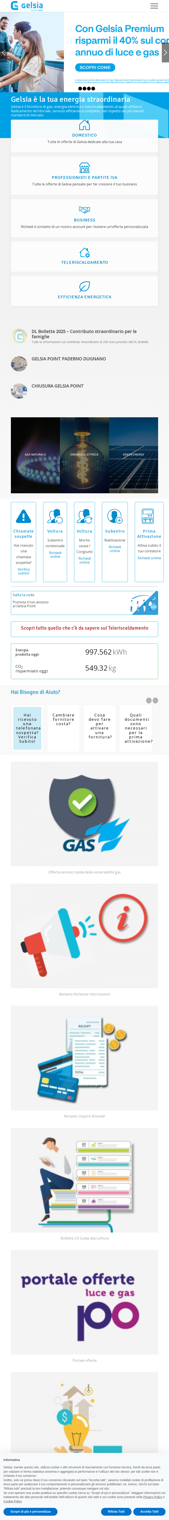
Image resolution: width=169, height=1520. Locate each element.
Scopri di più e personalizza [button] (30, 1511)
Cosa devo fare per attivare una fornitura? (100, 725)
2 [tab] (80, 89)
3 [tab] (84, 89)
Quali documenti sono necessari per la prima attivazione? (139, 728)
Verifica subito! (24, 571)
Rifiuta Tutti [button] (116, 1511)
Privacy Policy (152, 1497)
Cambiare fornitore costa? (63, 719)
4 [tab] (89, 89)
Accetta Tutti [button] (149, 1511)
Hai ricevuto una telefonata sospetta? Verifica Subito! (28, 728)
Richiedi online (55, 554)
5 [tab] (93, 89)
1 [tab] (76, 89)
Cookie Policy (12, 1501)
